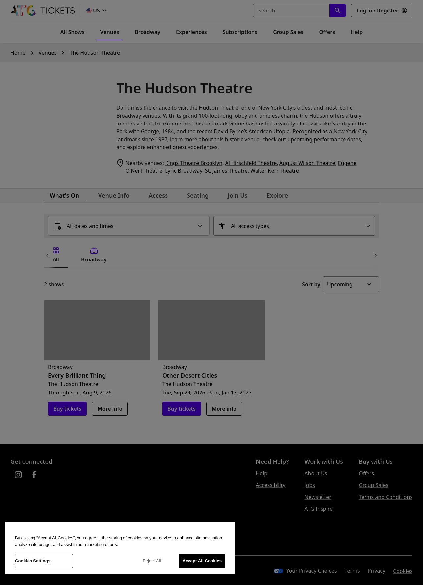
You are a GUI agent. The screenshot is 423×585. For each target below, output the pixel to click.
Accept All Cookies (202, 560)
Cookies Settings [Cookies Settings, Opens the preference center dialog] (33, 560)
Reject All (152, 560)
